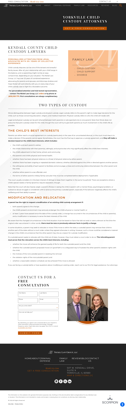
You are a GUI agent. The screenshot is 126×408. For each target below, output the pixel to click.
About (36, 358)
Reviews (77, 358)
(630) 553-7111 (37, 1)
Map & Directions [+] (80, 375)
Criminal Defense (45, 359)
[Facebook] (61, 381)
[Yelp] (65, 381)
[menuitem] (38, 5)
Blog (85, 358)
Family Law (64, 359)
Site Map (11, 404)
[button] (122, 404)
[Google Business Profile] (56, 381)
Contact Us (105, 1)
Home (28, 358)
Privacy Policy (19, 404)
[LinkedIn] (69, 381)
